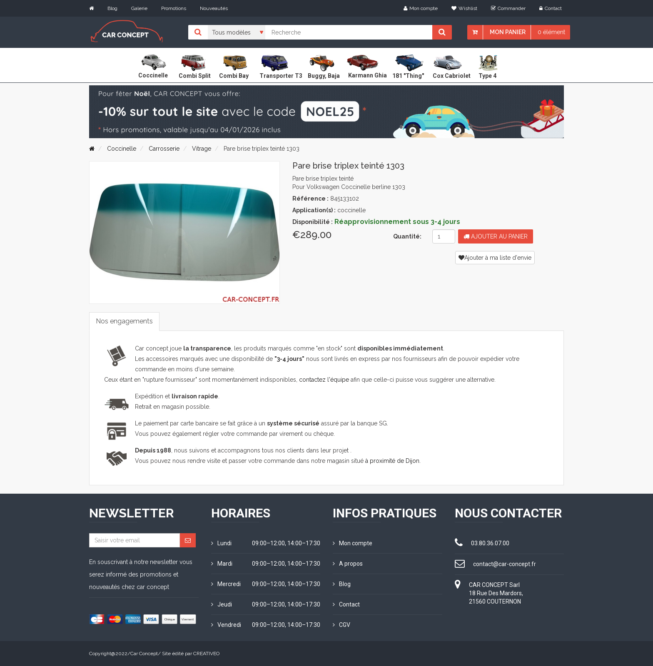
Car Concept (144, 653)
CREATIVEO (206, 653)
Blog (112, 8)
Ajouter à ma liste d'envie (495, 257)
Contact (550, 8)
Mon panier (508, 32)
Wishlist (464, 8)
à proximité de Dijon (392, 460)
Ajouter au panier (496, 236)
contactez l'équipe (324, 379)
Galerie (139, 8)
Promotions (173, 8)
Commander (508, 8)
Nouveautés (214, 8)
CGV (341, 624)
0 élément (551, 32)
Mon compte (421, 8)
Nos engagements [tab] (124, 321)
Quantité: (407, 236)
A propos (348, 563)
